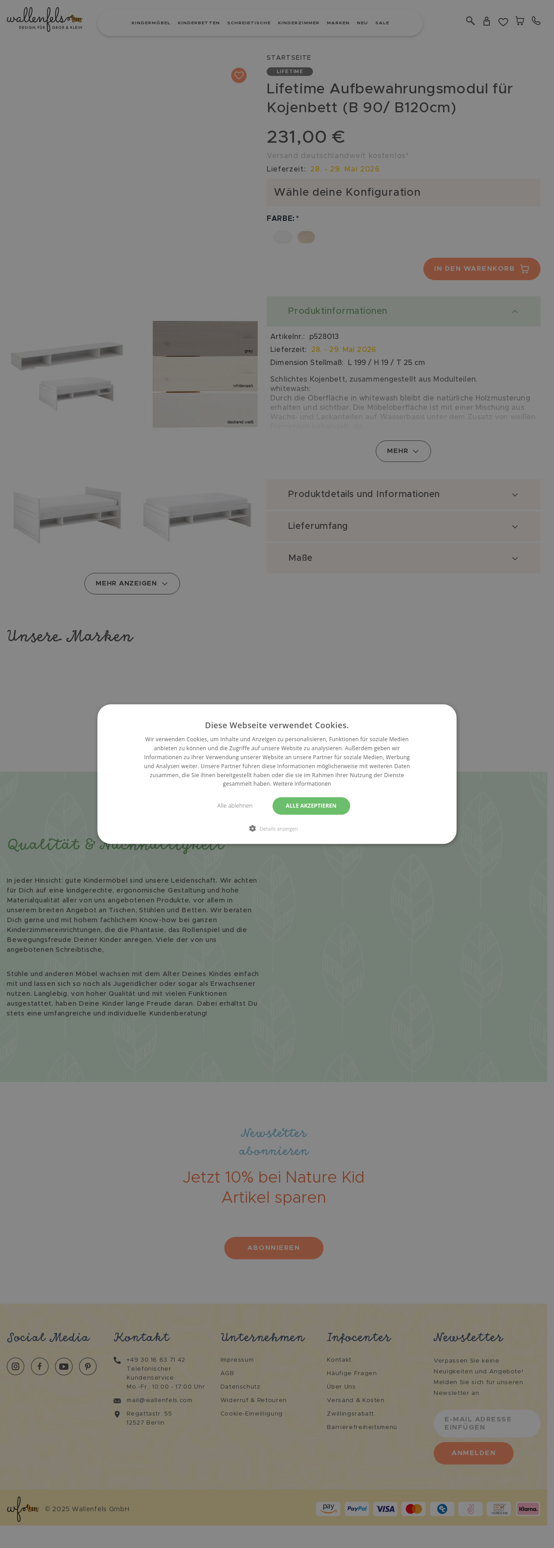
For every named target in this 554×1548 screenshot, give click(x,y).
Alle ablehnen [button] (233, 805)
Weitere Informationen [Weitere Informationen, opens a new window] (302, 783)
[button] (277, 827)
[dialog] (277, 774)
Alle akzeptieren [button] (312, 805)
